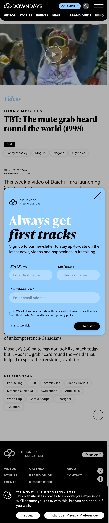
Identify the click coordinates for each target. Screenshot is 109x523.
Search (86, 6)
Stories (25, 15)
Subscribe (86, 325)
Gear (56, 15)
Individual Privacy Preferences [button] (74, 515)
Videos (10, 15)
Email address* (22, 289)
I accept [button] (27, 515)
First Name (18, 266)
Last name (66, 266)
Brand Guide (80, 15)
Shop (72, 6)
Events (42, 15)
